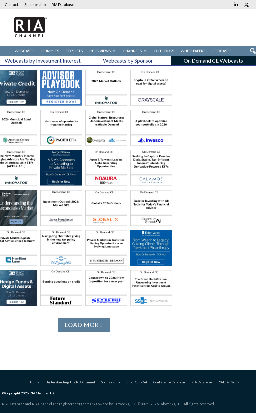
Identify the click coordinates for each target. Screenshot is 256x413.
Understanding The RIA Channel (70, 382)
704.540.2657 (228, 382)
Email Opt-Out (136, 382)
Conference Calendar (169, 382)
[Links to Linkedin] (236, 4)
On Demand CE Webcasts (213, 60)
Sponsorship (35, 4)
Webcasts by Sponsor (128, 60)
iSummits (50, 51)
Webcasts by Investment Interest (43, 60)
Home (34, 382)
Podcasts (221, 51)
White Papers (193, 51)
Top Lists (74, 51)
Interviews (102, 51)
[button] (252, 51)
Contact (11, 4)
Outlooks (164, 51)
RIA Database (63, 4)
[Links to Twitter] (246, 4)
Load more (84, 324)
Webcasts (24, 51)
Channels (135, 51)
